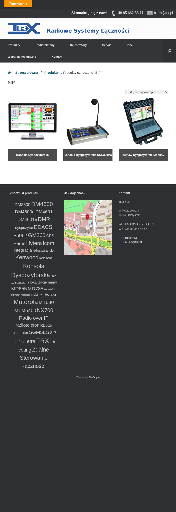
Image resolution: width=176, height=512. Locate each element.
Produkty (14, 45)
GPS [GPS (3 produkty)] (50, 236)
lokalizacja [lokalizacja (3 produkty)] (38, 282)
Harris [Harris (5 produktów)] (19, 243)
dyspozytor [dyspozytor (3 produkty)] (24, 228)
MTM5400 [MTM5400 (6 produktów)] (25, 310)
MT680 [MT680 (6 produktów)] (46, 302)
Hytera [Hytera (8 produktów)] (34, 243)
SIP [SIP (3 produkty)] (53, 333)
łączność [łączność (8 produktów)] (33, 366)
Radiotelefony (45, 45)
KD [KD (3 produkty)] (51, 250)
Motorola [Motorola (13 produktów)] (26, 301)
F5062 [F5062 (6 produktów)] (20, 235)
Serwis (106, 45)
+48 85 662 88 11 (139, 224)
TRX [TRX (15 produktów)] (42, 340)
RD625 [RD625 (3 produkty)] (46, 325)
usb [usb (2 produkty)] (52, 342)
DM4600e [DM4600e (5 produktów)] (25, 211)
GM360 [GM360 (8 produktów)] (36, 235)
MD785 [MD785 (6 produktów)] (35, 288)
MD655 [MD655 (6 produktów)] (19, 288)
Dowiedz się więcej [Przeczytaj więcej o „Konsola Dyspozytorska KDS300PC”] (75, 163)
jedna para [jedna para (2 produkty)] (40, 250)
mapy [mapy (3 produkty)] (52, 282)
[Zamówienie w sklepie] (146, 92)
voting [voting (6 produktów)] (24, 350)
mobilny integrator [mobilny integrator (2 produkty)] (43, 294)
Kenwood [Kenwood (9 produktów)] (27, 257)
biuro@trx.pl (133, 242)
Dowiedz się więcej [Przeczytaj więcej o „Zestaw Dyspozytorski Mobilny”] (130, 163)
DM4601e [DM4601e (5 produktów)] (27, 219)
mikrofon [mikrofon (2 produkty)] (50, 289)
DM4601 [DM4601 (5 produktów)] (44, 211)
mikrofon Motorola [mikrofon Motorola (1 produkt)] (20, 294)
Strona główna (26, 72)
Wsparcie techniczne (22, 56)
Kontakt (57, 56)
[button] (169, 51)
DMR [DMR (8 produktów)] (44, 219)
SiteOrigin (94, 377)
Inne (130, 45)
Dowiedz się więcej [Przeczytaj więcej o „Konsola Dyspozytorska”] (19, 163)
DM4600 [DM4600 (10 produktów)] (42, 204)
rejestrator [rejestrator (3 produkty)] (19, 333)
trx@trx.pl (132, 237)
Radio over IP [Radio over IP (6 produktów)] (34, 318)
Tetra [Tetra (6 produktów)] (29, 341)
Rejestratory (78, 45)
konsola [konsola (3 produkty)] (45, 258)
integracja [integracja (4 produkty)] (23, 250)
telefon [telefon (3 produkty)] (18, 342)
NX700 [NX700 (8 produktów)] (45, 310)
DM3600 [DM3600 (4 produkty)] (22, 204)
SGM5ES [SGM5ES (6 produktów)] (39, 332)
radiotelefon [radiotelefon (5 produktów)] (27, 325)
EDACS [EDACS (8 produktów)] (43, 227)
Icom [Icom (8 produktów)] (48, 243)
